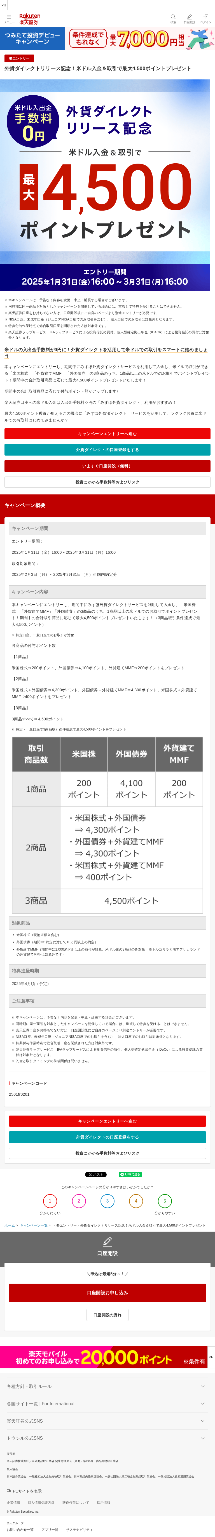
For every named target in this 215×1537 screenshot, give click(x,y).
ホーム (9, 1225)
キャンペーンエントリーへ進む (107, 434)
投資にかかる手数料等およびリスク (107, 482)
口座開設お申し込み (107, 1292)
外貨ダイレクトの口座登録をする (107, 449)
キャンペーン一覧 (34, 1225)
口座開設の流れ (107, 1315)
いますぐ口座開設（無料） (107, 466)
